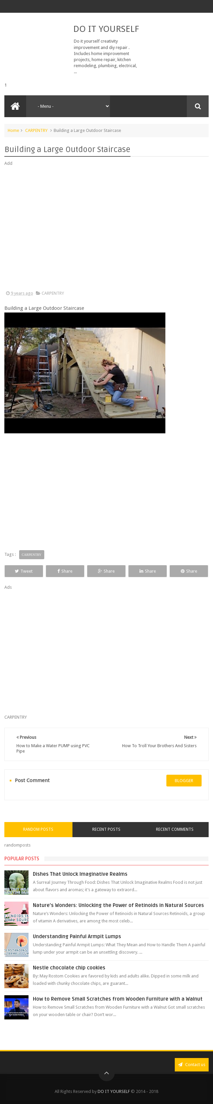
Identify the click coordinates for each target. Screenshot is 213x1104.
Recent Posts (106, 829)
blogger (184, 780)
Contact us (191, 1064)
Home (13, 130)
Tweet (24, 571)
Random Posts (38, 829)
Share (64, 571)
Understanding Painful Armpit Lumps (77, 936)
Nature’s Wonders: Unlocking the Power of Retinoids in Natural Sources (118, 905)
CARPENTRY (36, 130)
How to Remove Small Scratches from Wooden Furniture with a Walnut (118, 999)
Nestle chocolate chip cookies (69, 968)
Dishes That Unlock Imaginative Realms (80, 874)
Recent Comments (175, 829)
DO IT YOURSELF (106, 29)
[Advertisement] (106, 228)
